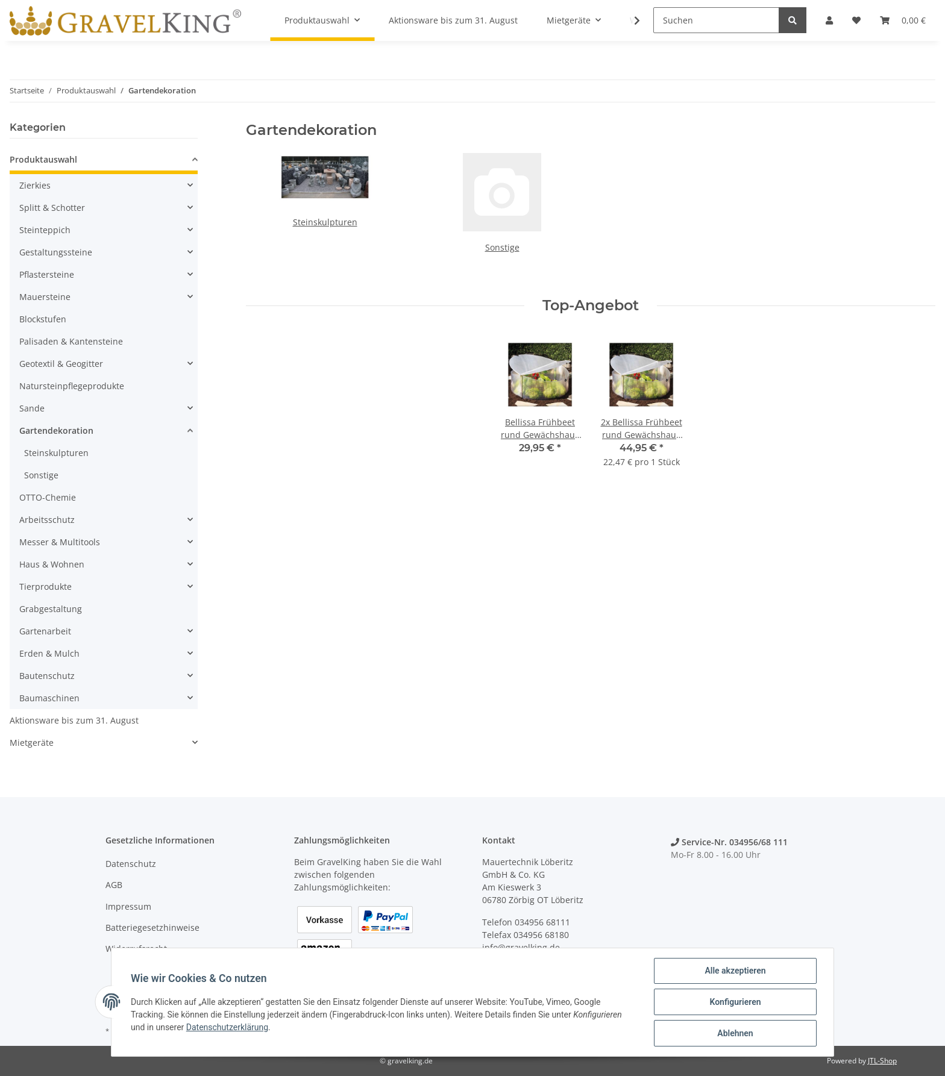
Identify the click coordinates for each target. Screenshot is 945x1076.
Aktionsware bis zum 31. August (74, 720)
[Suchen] (716, 20)
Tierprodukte (45, 586)
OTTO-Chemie (47, 497)
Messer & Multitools (59, 542)
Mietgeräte (32, 742)
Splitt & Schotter (52, 207)
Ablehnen (735, 1033)
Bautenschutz (47, 675)
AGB (113, 884)
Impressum (128, 906)
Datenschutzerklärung (227, 1027)
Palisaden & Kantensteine (71, 341)
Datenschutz (130, 863)
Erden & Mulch (49, 653)
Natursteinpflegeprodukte (71, 386)
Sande (32, 408)
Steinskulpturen (325, 222)
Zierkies (35, 185)
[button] (104, 161)
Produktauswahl (43, 159)
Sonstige (502, 247)
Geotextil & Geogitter (61, 363)
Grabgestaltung (50, 609)
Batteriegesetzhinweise (152, 927)
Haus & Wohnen (51, 564)
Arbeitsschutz (47, 519)
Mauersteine (45, 296)
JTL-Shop (882, 1061)
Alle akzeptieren (735, 970)
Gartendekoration (56, 430)
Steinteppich (45, 230)
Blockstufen (42, 319)
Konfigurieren (735, 1002)
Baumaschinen (49, 698)
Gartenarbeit (45, 631)
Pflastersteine (46, 274)
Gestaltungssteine (55, 252)
